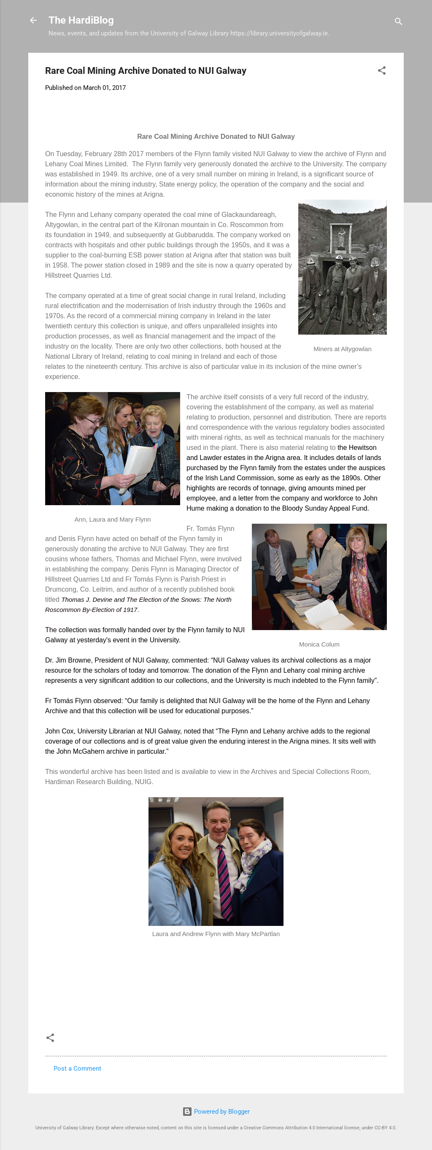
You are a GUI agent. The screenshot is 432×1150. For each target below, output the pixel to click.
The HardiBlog (81, 20)
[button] (382, 71)
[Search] (399, 23)
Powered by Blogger (216, 1111)
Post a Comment (77, 1068)
